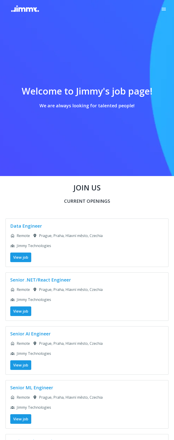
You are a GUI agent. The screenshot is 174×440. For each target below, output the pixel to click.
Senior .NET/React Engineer (40, 280)
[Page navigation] (164, 9)
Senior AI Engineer (30, 334)
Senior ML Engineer (31, 387)
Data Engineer (26, 226)
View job (20, 257)
